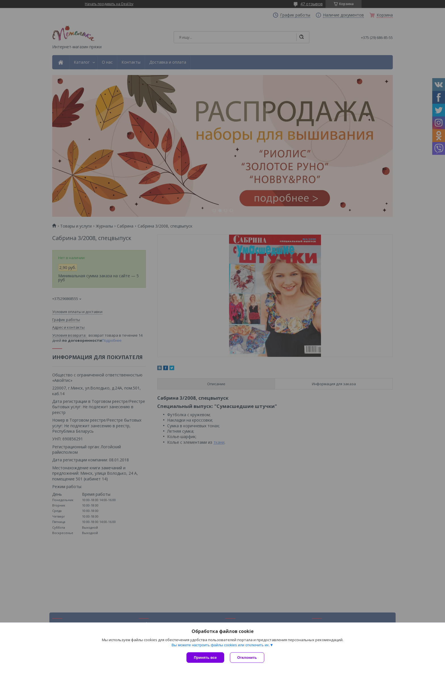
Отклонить (247, 657)
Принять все (205, 657)
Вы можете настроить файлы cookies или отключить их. (220, 645)
